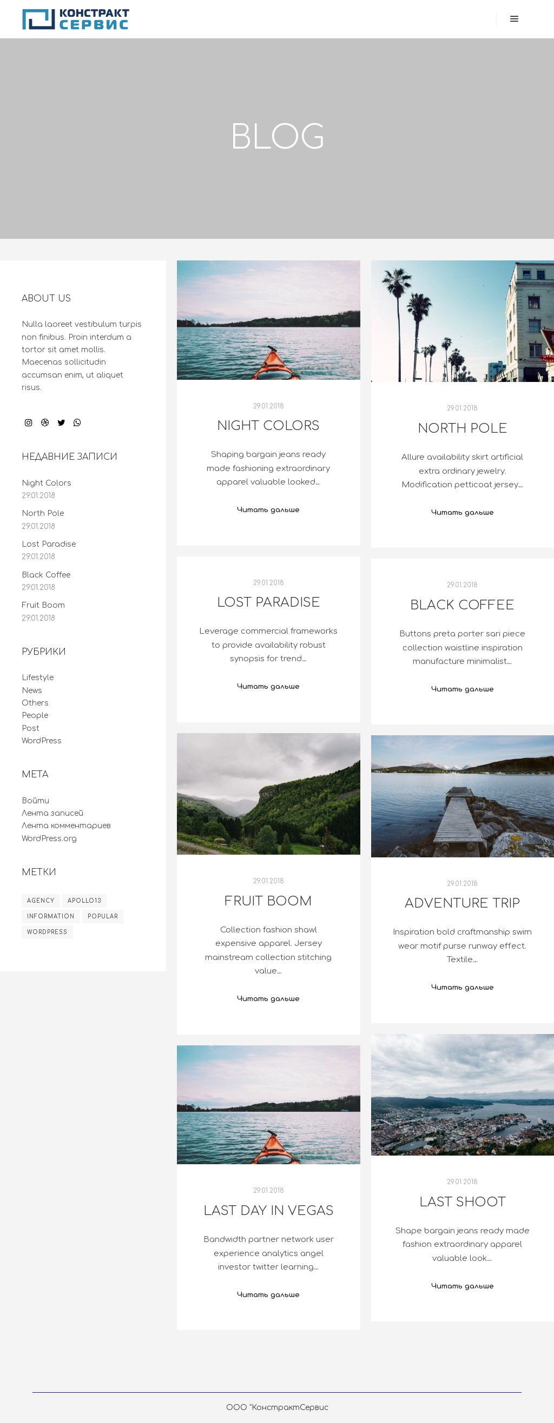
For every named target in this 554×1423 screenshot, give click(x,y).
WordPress (42, 741)
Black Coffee (462, 605)
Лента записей (52, 813)
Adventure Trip (462, 903)
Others (35, 703)
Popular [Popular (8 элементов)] (103, 916)
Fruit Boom (268, 901)
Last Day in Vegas (268, 1211)
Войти (35, 801)
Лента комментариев (66, 826)
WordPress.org (49, 839)
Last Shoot (462, 1202)
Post (30, 728)
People (35, 716)
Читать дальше (268, 510)
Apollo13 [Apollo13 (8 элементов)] (84, 901)
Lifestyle (38, 678)
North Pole (462, 428)
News (32, 691)
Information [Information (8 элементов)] (51, 916)
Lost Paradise (268, 602)
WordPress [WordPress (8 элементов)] (47, 932)
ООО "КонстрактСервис (277, 1408)
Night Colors (268, 426)
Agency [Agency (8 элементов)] (41, 901)
